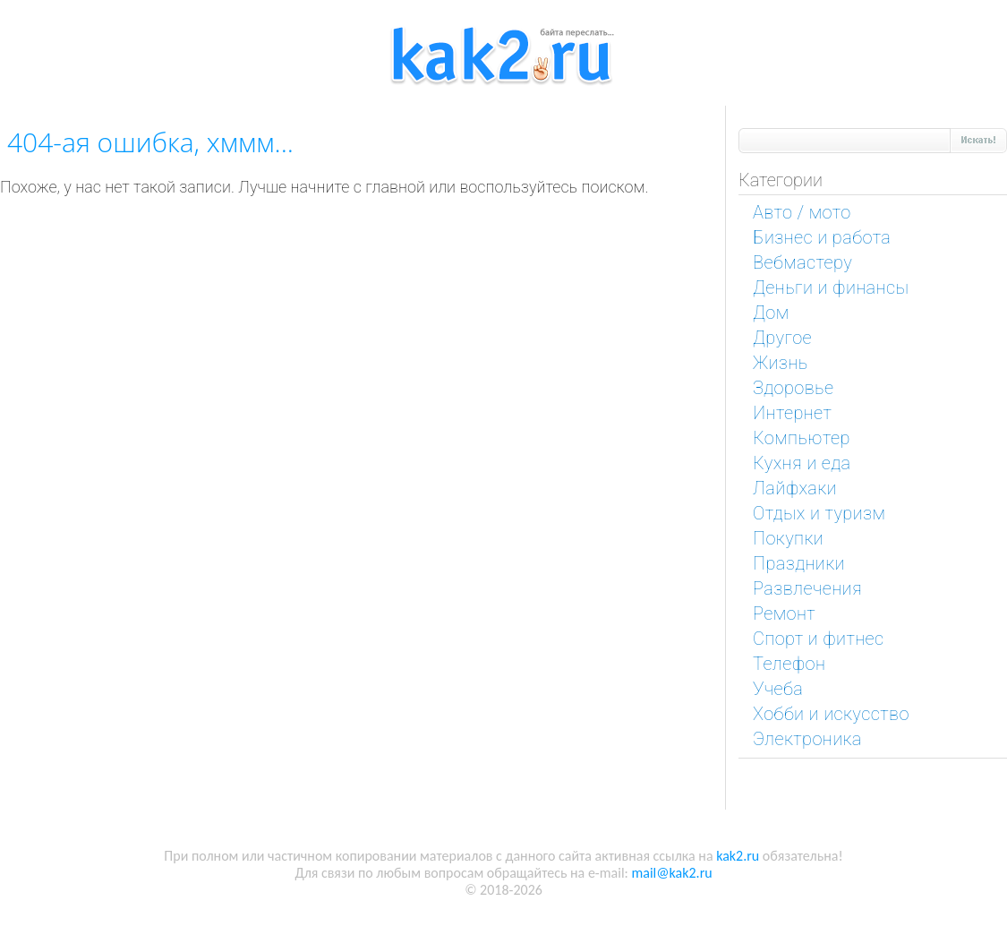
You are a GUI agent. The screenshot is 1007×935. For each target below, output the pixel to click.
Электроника (807, 739)
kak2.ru (737, 855)
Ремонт (784, 613)
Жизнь (780, 362)
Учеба (778, 688)
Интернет (792, 413)
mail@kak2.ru (671, 872)
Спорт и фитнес (818, 638)
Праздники (799, 563)
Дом (771, 312)
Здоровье (793, 388)
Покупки (788, 538)
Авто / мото (802, 212)
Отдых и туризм (819, 513)
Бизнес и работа (822, 237)
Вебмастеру (802, 262)
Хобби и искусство (831, 714)
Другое (782, 337)
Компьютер (801, 438)
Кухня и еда (802, 463)
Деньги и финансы (831, 287)
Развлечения (807, 588)
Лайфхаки (795, 488)
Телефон (789, 663)
